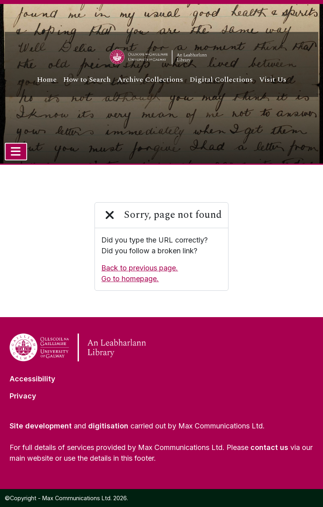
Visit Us (272, 79)
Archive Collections (150, 79)
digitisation (108, 426)
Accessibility (32, 379)
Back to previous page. (139, 268)
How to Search (87, 79)
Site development (41, 426)
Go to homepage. (130, 278)
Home (47, 79)
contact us (269, 447)
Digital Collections (221, 79)
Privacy (23, 396)
